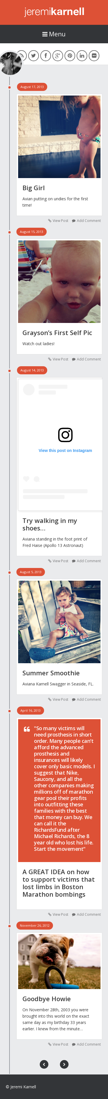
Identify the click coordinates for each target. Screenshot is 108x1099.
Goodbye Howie (46, 998)
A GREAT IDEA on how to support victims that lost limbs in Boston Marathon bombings (58, 882)
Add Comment (89, 220)
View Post (60, 220)
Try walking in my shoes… (49, 524)
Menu (54, 34)
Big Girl (33, 187)
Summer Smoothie (51, 672)
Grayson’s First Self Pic (57, 332)
